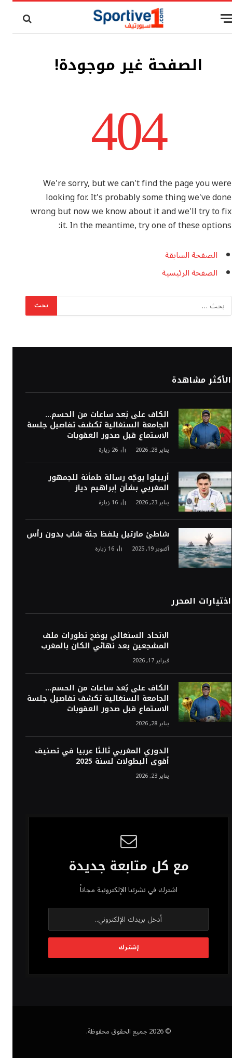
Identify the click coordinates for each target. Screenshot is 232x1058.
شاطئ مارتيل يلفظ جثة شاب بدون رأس (85, 534)
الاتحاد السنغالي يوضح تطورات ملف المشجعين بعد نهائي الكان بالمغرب (93, 641)
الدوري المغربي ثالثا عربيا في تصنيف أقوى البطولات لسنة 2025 (89, 756)
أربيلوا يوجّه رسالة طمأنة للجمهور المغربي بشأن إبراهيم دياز (96, 483)
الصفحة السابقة (179, 255)
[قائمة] (215, 18)
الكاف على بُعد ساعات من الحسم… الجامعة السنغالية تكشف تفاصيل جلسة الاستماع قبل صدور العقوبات (86, 425)
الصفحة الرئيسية (177, 273)
